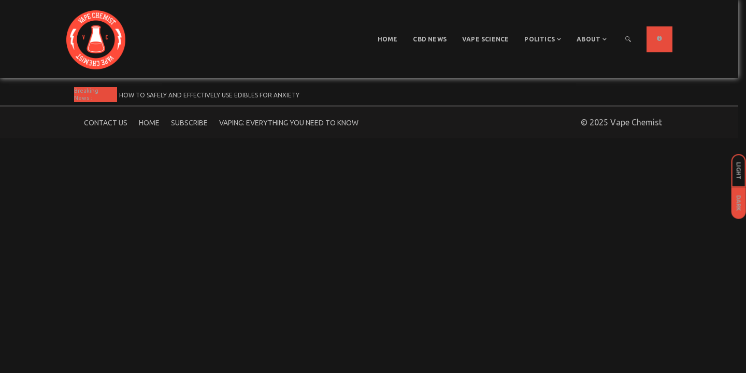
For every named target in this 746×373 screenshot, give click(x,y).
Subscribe (189, 123)
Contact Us (105, 123)
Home (388, 39)
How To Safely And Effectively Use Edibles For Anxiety (209, 95)
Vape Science (485, 39)
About (588, 39)
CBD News (430, 39)
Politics (539, 39)
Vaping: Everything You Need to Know (288, 123)
